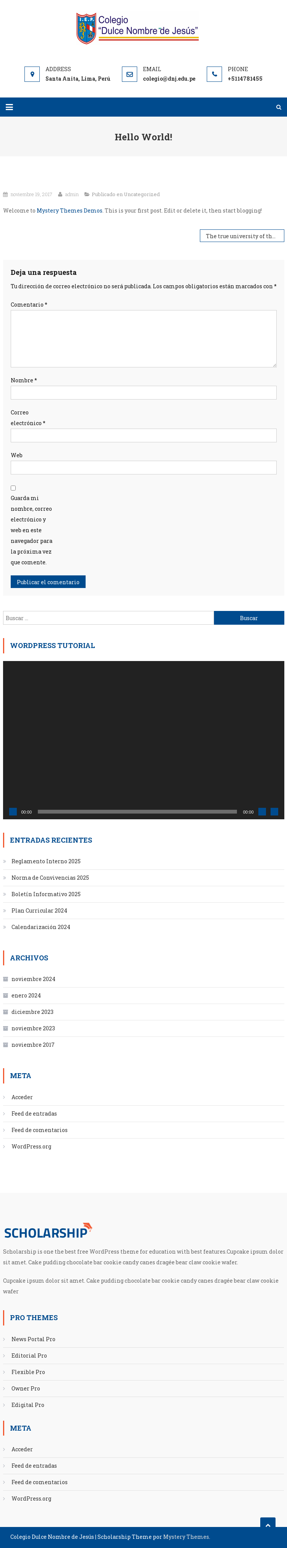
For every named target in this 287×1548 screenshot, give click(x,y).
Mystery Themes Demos (69, 210)
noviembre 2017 (33, 1044)
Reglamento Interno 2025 (46, 861)
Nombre (24, 380)
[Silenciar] (262, 811)
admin (72, 194)
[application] (143, 740)
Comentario (29, 304)
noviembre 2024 (33, 979)
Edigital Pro (27, 1404)
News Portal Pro (33, 1339)
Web (17, 455)
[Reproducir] (13, 811)
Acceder (22, 1097)
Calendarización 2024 (40, 927)
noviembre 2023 (33, 1028)
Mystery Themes (186, 1536)
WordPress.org (31, 1146)
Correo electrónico (28, 418)
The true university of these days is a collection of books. (245, 236)
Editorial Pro (29, 1355)
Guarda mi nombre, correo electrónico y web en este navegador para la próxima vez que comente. (31, 530)
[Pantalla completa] (274, 811)
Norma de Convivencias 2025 (50, 877)
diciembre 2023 (32, 1011)
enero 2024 (26, 995)
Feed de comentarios (39, 1130)
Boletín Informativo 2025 (46, 894)
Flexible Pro (28, 1372)
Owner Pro (25, 1388)
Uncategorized (142, 194)
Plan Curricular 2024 (39, 910)
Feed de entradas (34, 1113)
